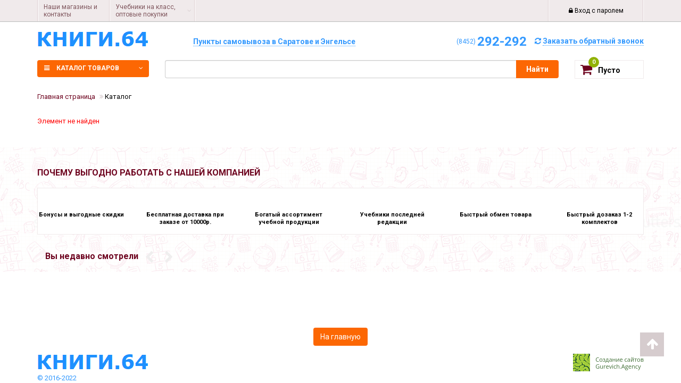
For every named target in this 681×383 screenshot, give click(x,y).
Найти (537, 69)
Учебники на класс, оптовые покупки (145, 10)
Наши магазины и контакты (70, 10)
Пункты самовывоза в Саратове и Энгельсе (274, 41)
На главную (340, 336)
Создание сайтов (619, 359)
